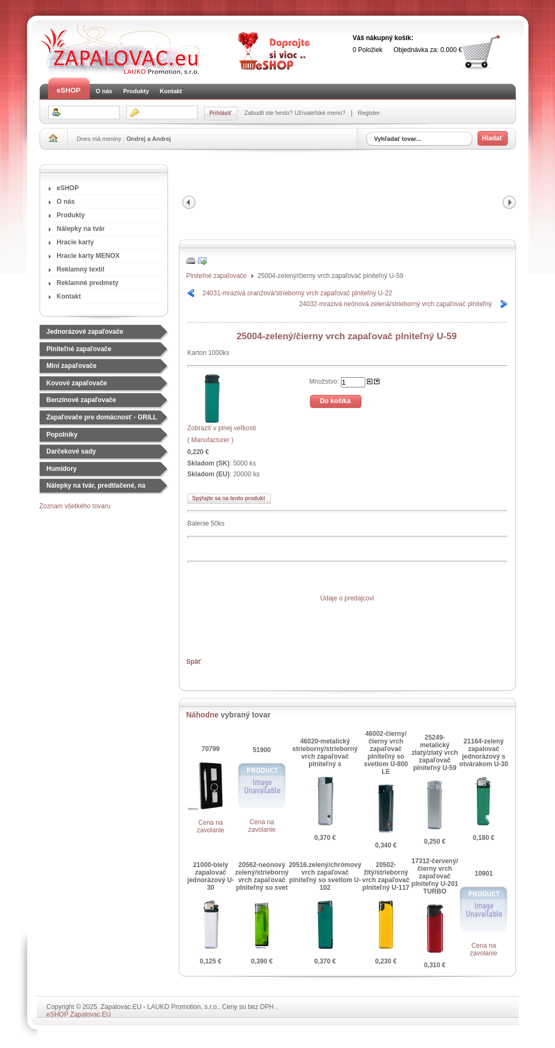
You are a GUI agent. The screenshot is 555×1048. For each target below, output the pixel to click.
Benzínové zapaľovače (82, 400)
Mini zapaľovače (72, 366)
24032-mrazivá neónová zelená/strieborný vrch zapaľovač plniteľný (395, 304)
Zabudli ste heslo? (269, 112)
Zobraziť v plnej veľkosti (222, 424)
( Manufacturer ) (211, 440)
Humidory (62, 469)
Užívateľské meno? (320, 112)
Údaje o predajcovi (347, 598)
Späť (194, 661)
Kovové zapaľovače (77, 383)
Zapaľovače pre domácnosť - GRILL (102, 417)
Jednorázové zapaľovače (85, 331)
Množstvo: (325, 381)
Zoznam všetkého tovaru (75, 506)
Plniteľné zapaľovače (79, 349)
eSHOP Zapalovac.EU (79, 1014)
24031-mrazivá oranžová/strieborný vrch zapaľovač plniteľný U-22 (297, 293)
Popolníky (62, 434)
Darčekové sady (71, 451)
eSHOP (69, 90)
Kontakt (171, 91)
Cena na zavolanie (210, 826)
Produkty (136, 91)
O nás (104, 91)
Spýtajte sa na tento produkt (228, 498)
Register (368, 112)
